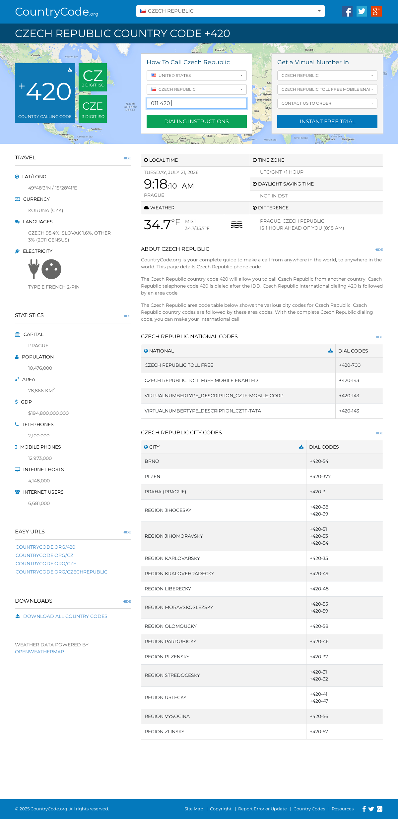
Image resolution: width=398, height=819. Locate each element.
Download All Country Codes (65, 616)
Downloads (73, 601)
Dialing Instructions (196, 121)
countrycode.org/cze (46, 564)
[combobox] (230, 11)
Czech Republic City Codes (262, 432)
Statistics (73, 315)
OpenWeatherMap (39, 652)
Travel (73, 157)
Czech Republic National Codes (262, 336)
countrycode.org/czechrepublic (61, 572)
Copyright (221, 808)
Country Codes (309, 808)
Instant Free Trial (327, 121)
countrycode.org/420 (45, 547)
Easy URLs (73, 531)
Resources (343, 808)
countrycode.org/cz (44, 555)
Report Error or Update (262, 808)
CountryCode (57, 12)
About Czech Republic (262, 249)
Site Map (193, 808)
